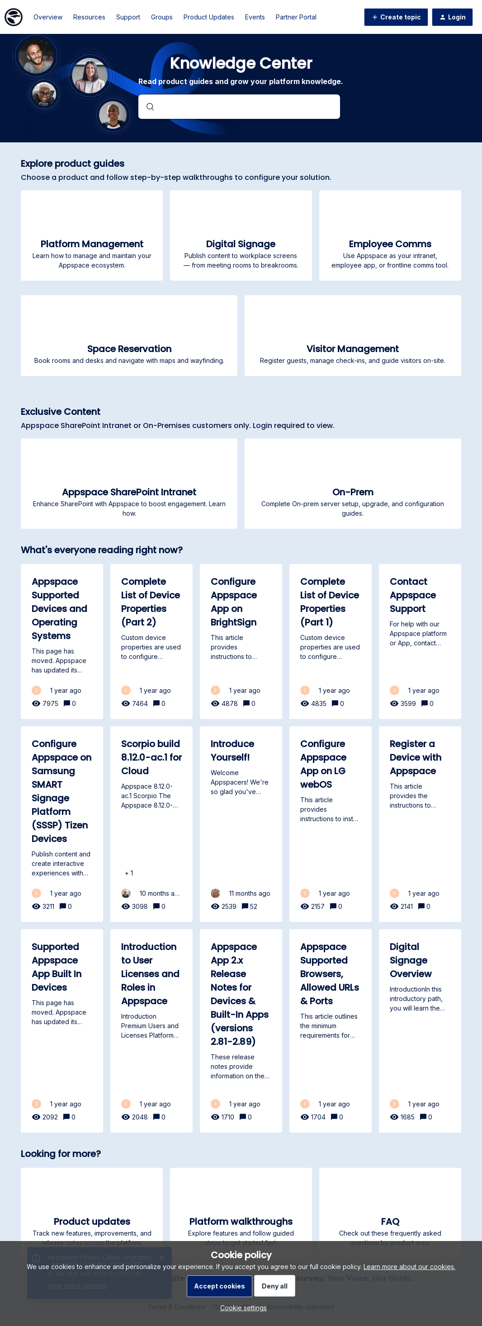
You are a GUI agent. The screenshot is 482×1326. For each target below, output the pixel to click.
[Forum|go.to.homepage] (14, 17)
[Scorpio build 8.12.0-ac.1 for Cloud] (151, 824)
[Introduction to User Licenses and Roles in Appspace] (151, 1031)
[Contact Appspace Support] (420, 641)
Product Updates (209, 17)
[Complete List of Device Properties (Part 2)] (151, 641)
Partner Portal (296, 17)
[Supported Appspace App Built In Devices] (62, 1031)
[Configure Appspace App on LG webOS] (330, 824)
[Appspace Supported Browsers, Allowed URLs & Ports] (330, 1031)
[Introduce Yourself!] (241, 824)
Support (128, 17)
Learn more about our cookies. (409, 1266)
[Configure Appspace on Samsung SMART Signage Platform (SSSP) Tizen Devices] (62, 824)
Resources (89, 17)
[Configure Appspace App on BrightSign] (241, 641)
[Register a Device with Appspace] (420, 824)
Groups (162, 17)
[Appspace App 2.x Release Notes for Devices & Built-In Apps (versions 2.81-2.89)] (241, 1031)
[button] (241, 1308)
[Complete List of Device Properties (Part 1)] (330, 641)
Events (255, 17)
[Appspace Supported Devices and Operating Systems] (62, 641)
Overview (47, 17)
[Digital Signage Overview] (420, 1031)
